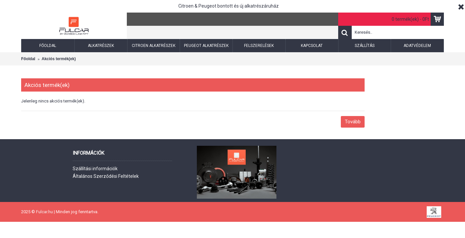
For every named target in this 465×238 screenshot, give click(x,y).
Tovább (353, 122)
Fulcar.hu (44, 211)
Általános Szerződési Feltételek (106, 176)
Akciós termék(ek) (59, 59)
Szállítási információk (95, 168)
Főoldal (28, 59)
